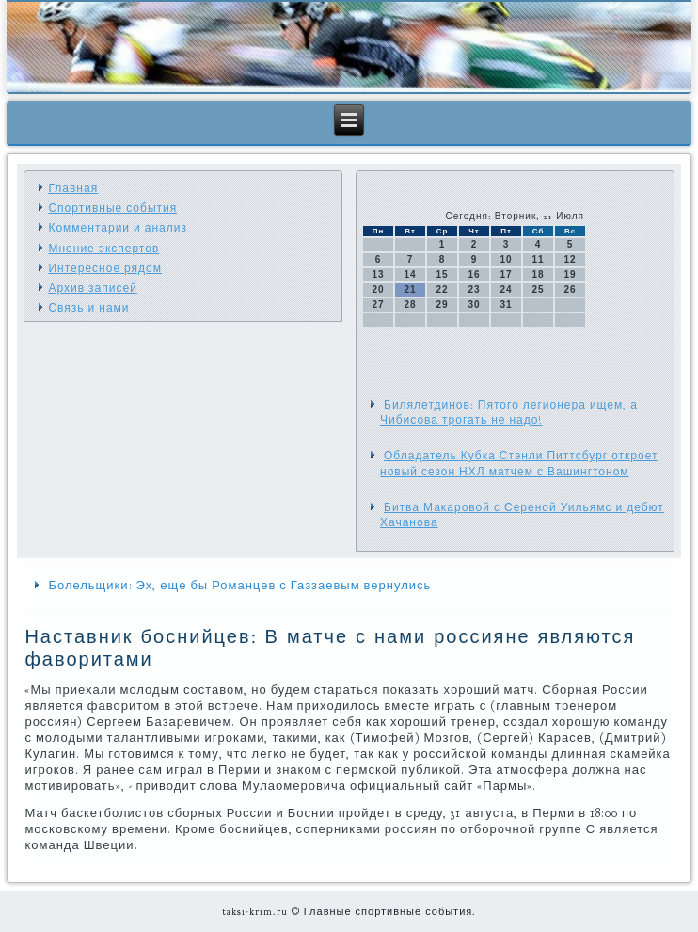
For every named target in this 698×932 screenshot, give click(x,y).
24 (506, 289)
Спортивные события (112, 208)
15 (442, 274)
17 (506, 274)
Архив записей (92, 288)
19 (569, 274)
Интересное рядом (105, 268)
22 (442, 289)
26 (569, 289)
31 (506, 304)
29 (442, 304)
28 (410, 304)
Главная (73, 188)
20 (378, 289)
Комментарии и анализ (117, 227)
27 (378, 304)
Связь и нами (88, 307)
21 (410, 289)
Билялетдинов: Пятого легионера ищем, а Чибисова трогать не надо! (509, 412)
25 (537, 289)
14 (410, 274)
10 (506, 259)
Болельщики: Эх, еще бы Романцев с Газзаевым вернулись (239, 585)
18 (537, 274)
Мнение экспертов (103, 248)
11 (537, 259)
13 (378, 274)
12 (569, 259)
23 (474, 289)
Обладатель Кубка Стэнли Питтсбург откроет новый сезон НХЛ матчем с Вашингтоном (519, 463)
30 (474, 304)
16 (474, 274)
